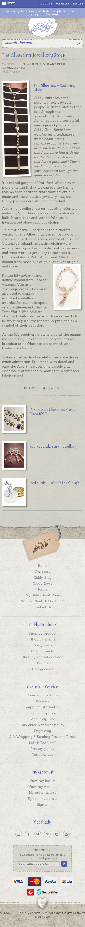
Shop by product (43, 633)
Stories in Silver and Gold (43, 64)
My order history (42, 792)
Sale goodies (42, 669)
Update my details (42, 799)
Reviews (42, 701)
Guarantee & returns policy (42, 725)
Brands (42, 663)
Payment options (42, 713)
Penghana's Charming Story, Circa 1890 (52, 412)
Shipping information (43, 707)
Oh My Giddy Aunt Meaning (43, 595)
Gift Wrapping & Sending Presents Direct (42, 737)
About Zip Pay (42, 719)
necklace (61, 357)
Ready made (42, 645)
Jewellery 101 (14, 68)
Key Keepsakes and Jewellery (52, 446)
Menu (8, 3)
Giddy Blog (42, 577)
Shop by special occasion (42, 657)
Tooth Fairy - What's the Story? (54, 483)
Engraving (42, 731)
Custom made (42, 651)
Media (42, 589)
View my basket (42, 781)
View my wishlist (42, 787)
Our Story (42, 571)
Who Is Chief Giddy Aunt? (42, 601)
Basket (77, 3)
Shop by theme (42, 639)
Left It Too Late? (42, 743)
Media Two (42, 916)
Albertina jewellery (41, 196)
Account (45, 3)
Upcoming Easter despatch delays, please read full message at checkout (42, 12)
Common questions (42, 695)
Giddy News (42, 583)
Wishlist (62, 3)
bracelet (41, 357)
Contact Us (43, 607)
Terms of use (42, 754)
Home (42, 565)
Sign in (42, 804)
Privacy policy (42, 749)
